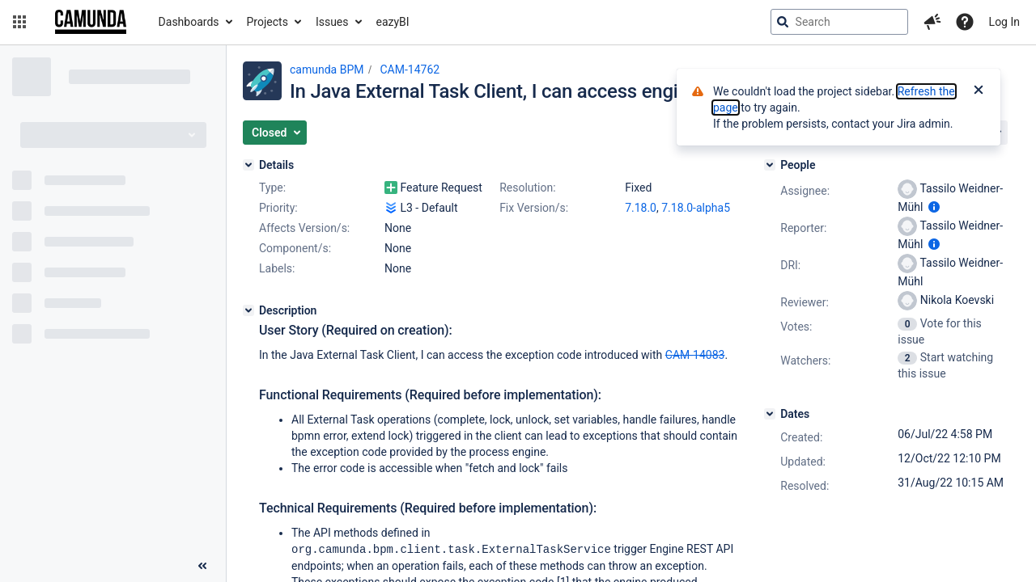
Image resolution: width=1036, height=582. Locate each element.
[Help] (965, 22)
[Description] (248, 310)
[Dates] (769, 414)
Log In (1004, 21)
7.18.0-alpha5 (695, 207)
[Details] (248, 165)
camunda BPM (326, 69)
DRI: (790, 265)
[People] (769, 165)
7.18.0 (640, 207)
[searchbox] (839, 22)
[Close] (978, 91)
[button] (19, 22)
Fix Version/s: (533, 207)
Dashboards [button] (189, 21)
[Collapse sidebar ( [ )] (202, 566)
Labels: (277, 268)
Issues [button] (332, 21)
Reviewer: (804, 302)
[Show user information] (934, 206)
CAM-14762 (409, 69)
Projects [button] (267, 21)
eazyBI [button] (393, 21)
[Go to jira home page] (90, 22)
